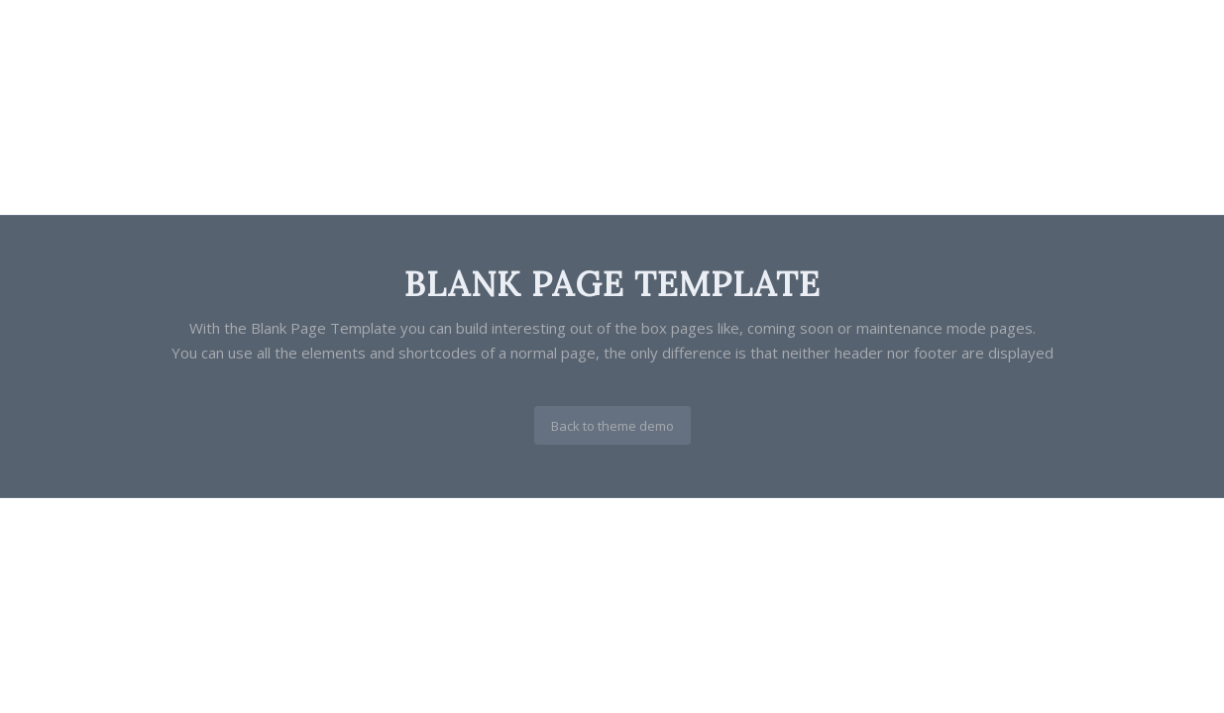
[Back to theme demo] (612, 426)
